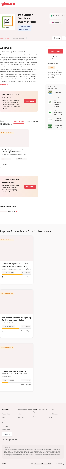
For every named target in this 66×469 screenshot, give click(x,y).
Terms (32, 464)
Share (56, 38)
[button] (25, 26)
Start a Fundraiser (55, 58)
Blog (3, 417)
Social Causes (53, 414)
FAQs (19, 414)
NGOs (50, 417)
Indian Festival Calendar (7, 422)
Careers (5, 426)
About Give (6, 414)
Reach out (21, 417)
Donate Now (30, 101)
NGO (34, 416)
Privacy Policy (60, 464)
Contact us (6, 430)
